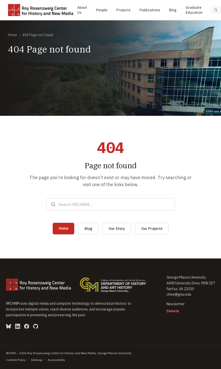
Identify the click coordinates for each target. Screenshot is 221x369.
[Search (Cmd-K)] (215, 10)
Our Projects (151, 228)
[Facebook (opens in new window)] (26, 326)
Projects (123, 10)
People (101, 10)
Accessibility (56, 360)
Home (12, 35)
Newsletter (176, 304)
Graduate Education (194, 10)
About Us (82, 10)
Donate (173, 311)
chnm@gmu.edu (179, 294)
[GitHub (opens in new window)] (35, 326)
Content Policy (16, 360)
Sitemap (36, 360)
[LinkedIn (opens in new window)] (17, 326)
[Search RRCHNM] (115, 204)
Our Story (117, 228)
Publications (149, 10)
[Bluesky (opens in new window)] (8, 326)
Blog (173, 10)
